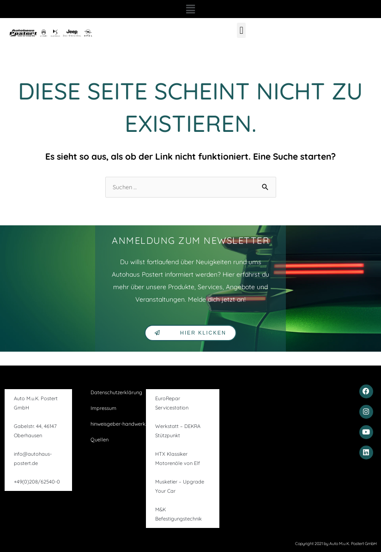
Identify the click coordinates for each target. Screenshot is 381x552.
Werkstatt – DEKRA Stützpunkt (177, 431)
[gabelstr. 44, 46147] (295, 422)
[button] (190, 9)
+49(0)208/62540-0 (37, 481)
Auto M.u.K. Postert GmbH (36, 403)
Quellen (100, 439)
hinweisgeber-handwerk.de (121, 424)
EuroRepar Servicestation (171, 403)
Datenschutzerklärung (116, 392)
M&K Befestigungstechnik (178, 514)
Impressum (103, 408)
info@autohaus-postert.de (33, 458)
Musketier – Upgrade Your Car (179, 486)
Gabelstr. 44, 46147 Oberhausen (35, 431)
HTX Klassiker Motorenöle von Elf (177, 458)
